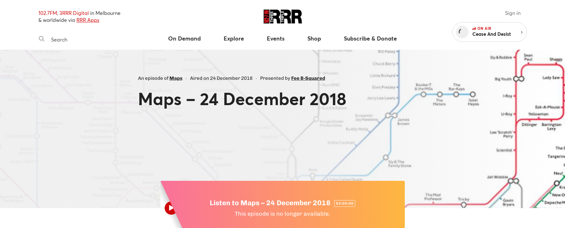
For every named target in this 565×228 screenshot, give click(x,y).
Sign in (513, 13)
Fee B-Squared (308, 78)
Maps (175, 78)
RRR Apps (87, 19)
